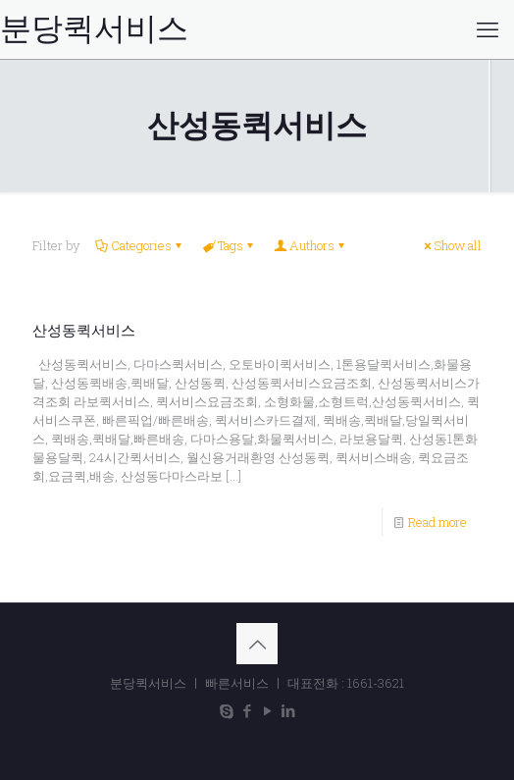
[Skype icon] (226, 710)
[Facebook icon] (246, 710)
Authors (310, 245)
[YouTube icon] (267, 710)
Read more (437, 522)
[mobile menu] (487, 29)
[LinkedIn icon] (288, 710)
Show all (451, 245)
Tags (229, 245)
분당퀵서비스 (94, 29)
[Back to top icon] (257, 643)
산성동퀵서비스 (83, 330)
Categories (139, 245)
